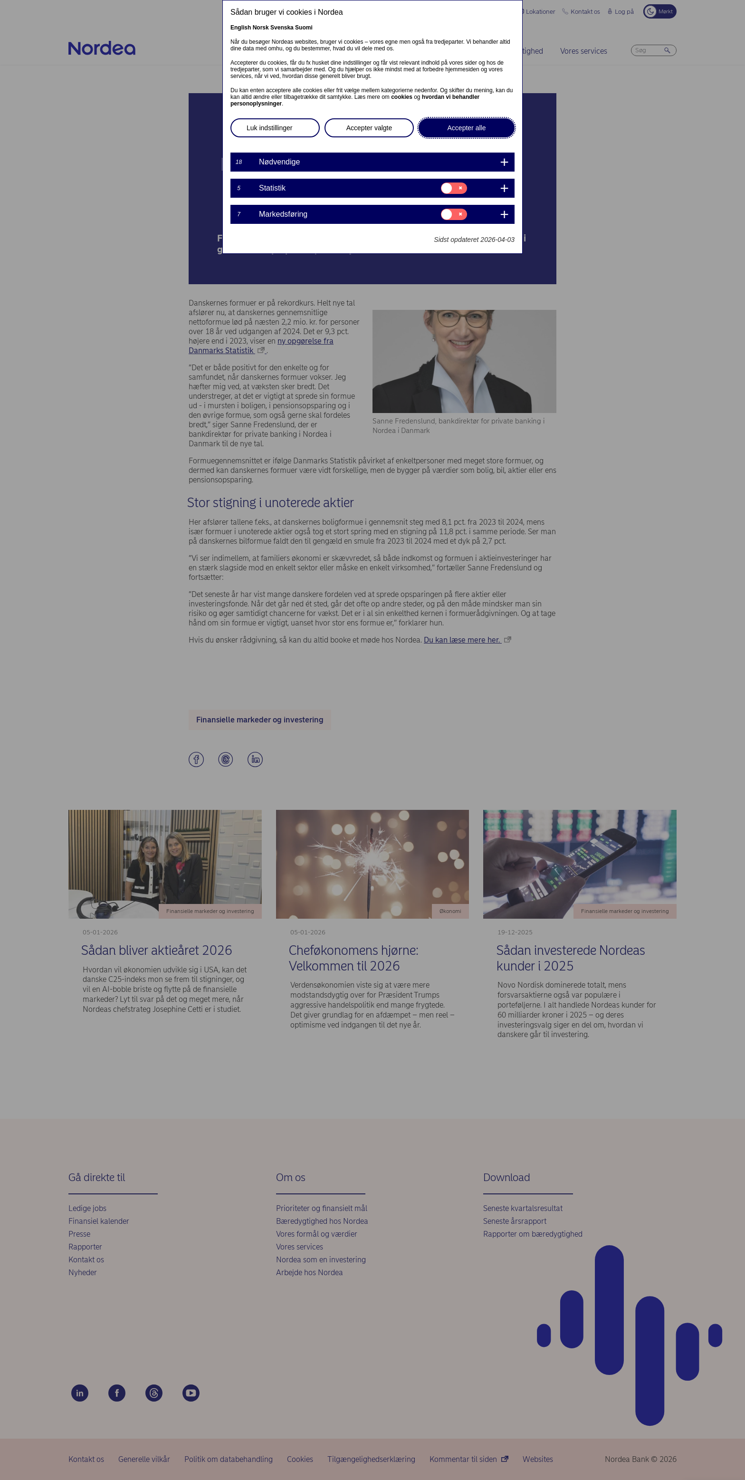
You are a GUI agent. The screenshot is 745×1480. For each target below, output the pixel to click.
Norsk (261, 27)
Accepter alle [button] (467, 128)
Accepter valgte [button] (369, 128)
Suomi (304, 27)
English (240, 27)
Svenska (282, 27)
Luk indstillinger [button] (270, 128)
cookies (401, 97)
